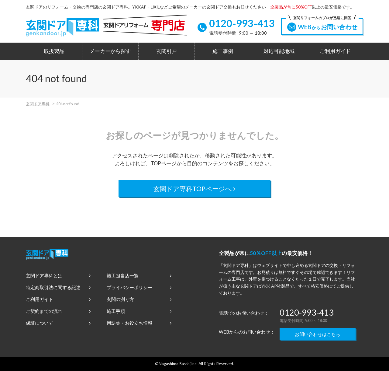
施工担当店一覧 (139, 275)
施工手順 (139, 311)
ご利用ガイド (335, 51)
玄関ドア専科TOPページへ (194, 188)
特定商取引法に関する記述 (58, 287)
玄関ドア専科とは (58, 275)
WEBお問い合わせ (322, 25)
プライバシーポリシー (139, 287)
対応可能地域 (278, 51)
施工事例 (222, 51)
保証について (58, 323)
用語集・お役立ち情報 (139, 323)
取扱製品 (54, 51)
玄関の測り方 (139, 299)
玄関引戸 (166, 51)
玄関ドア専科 (38, 103)
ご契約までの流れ (58, 311)
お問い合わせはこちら (317, 334)
